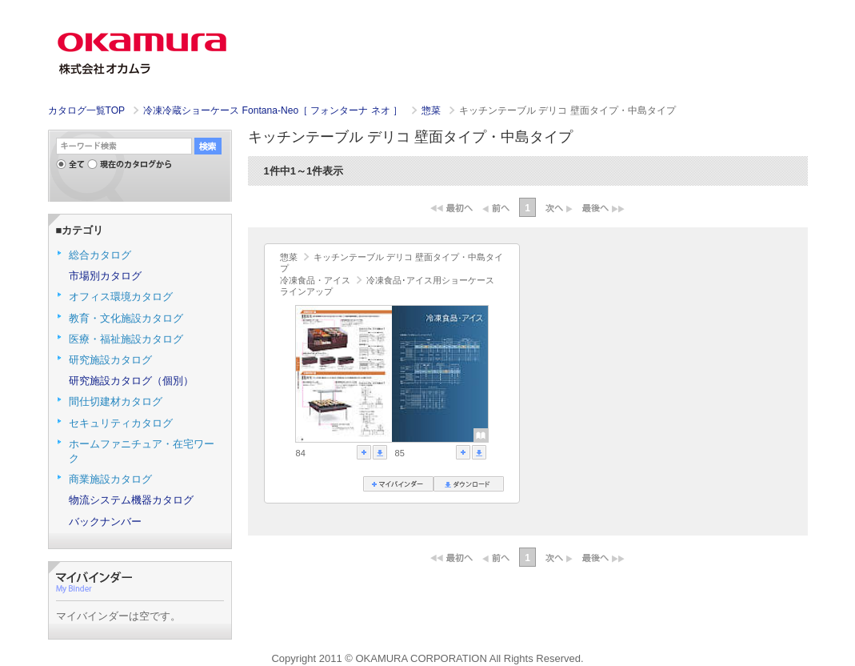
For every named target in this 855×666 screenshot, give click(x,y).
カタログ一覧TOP (86, 110)
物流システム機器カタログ (131, 500)
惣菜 (432, 110)
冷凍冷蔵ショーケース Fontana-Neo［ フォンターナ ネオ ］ (274, 110)
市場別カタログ (105, 276)
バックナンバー (105, 522)
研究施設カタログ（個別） (131, 381)
